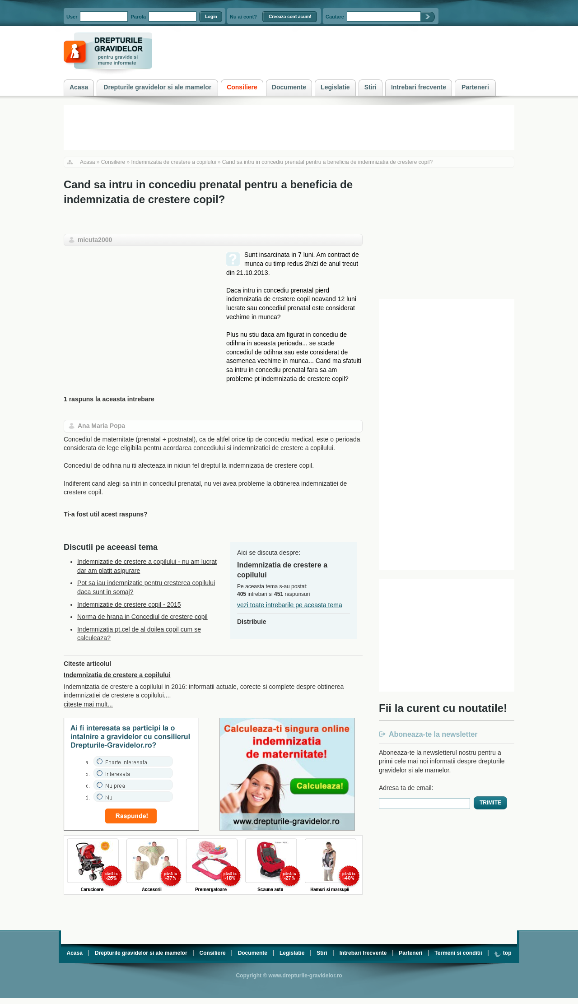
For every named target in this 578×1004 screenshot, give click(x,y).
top (502, 953)
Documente (252, 953)
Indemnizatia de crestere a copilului (173, 162)
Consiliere (113, 162)
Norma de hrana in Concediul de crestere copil (142, 616)
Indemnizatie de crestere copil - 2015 (129, 604)
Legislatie (292, 953)
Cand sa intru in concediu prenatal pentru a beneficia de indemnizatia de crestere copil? (327, 162)
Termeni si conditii (458, 953)
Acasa (87, 162)
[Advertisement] (139, 314)
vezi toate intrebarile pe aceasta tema (289, 605)
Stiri (322, 953)
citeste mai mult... (88, 704)
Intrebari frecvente (363, 953)
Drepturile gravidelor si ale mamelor (141, 953)
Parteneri (410, 953)
